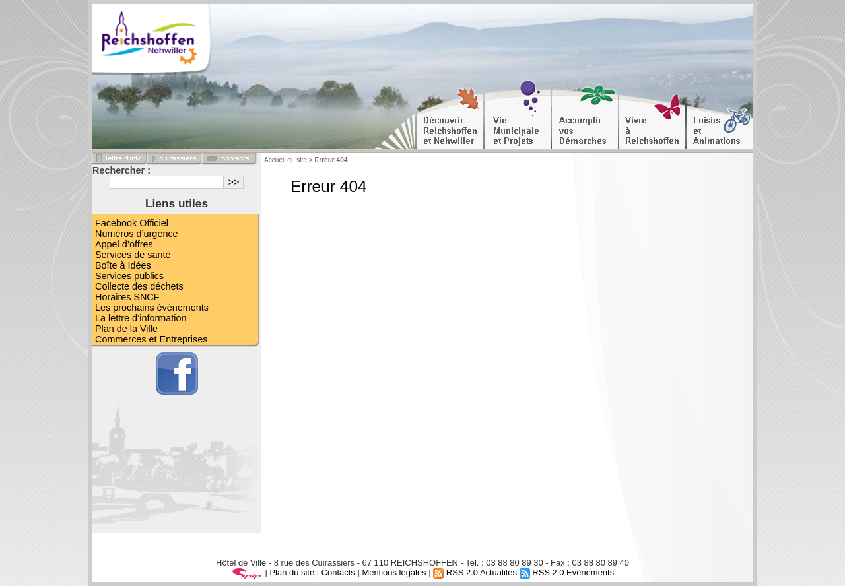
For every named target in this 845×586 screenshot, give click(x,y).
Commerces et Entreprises (151, 339)
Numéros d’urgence (136, 233)
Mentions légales (394, 572)
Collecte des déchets (139, 286)
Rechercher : (121, 170)
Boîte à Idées (123, 265)
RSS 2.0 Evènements (567, 572)
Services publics (129, 276)
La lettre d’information (140, 318)
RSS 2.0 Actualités (475, 572)
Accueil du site (285, 160)
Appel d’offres (124, 244)
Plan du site (291, 572)
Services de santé (132, 254)
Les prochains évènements (152, 307)
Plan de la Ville (126, 328)
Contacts (338, 572)
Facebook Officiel (131, 223)
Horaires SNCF (127, 297)
